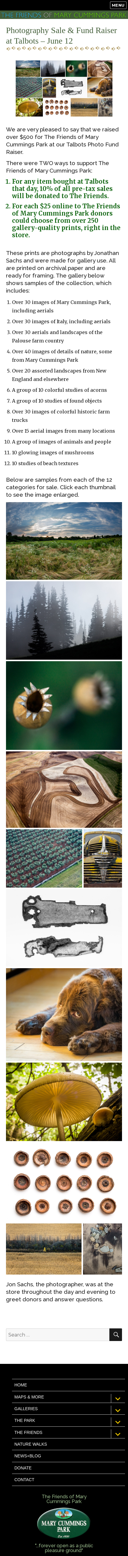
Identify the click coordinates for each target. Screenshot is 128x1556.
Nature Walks (30, 1444)
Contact (24, 1479)
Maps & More (29, 1397)
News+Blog (27, 1455)
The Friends (28, 1432)
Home (20, 1385)
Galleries (26, 1408)
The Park (24, 1420)
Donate (22, 1467)
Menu (118, 5)
